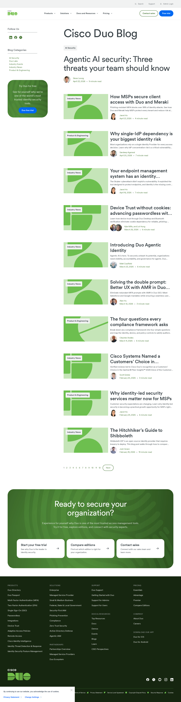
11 (96, 468)
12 (100, 468)
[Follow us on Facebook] (16, 38)
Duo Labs (13, 61)
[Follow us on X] (20, 38)
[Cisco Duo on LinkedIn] (171, 679)
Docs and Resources (87, 13)
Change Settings (32, 699)
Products (50, 13)
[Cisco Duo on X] (153, 679)
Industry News (15, 67)
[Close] (71, 692)
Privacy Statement (11, 699)
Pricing (108, 13)
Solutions (66, 13)
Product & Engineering (19, 70)
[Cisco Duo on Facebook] (147, 679)
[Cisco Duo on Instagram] (165, 679)
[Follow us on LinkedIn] (11, 38)
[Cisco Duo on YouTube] (159, 679)
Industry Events (16, 64)
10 (92, 468)
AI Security (14, 58)
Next (108, 468)
